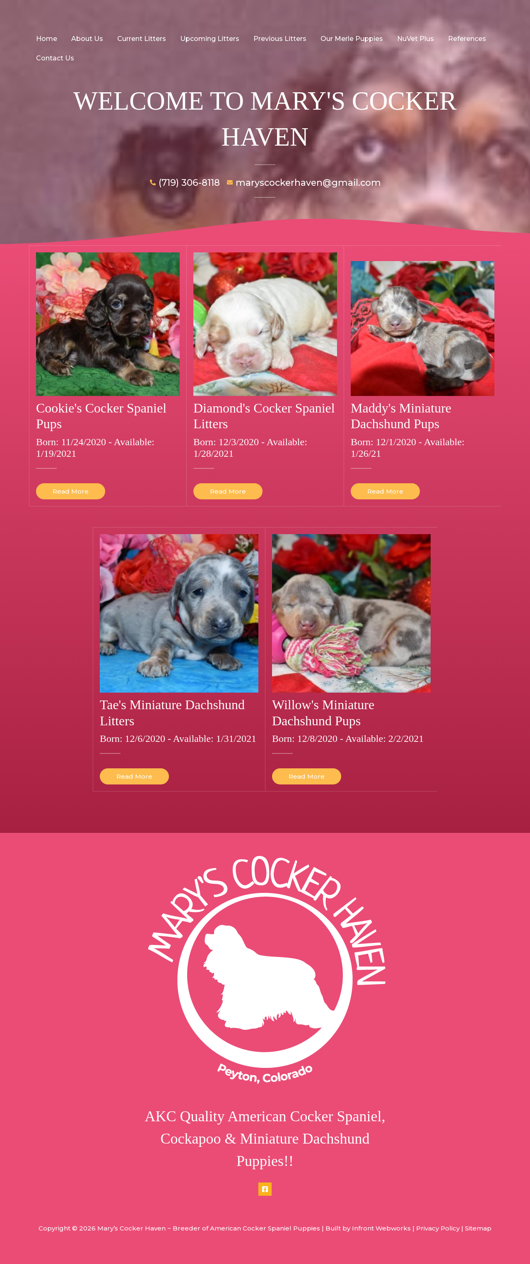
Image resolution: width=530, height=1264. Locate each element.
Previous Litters (276, 39)
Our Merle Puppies (347, 39)
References (461, 39)
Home (46, 39)
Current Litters (139, 39)
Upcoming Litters (206, 39)
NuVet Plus (410, 39)
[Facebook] (265, 1189)
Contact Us (55, 58)
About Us (86, 39)
